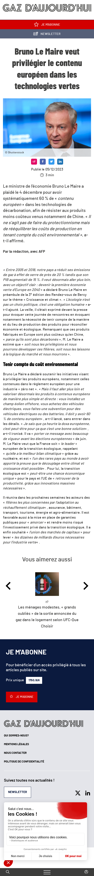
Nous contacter (15, 753)
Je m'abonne (47, 25)
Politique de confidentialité (24, 761)
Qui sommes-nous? (16, 735)
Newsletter (47, 34)
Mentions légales (16, 744)
